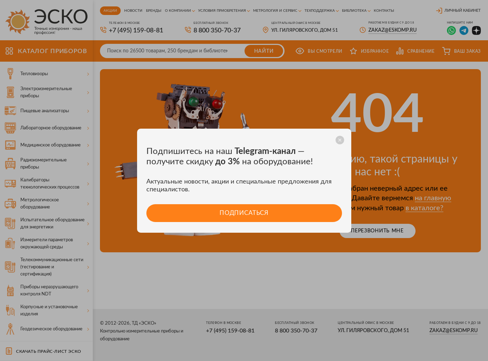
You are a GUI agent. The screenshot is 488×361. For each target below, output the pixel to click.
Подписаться (244, 213)
